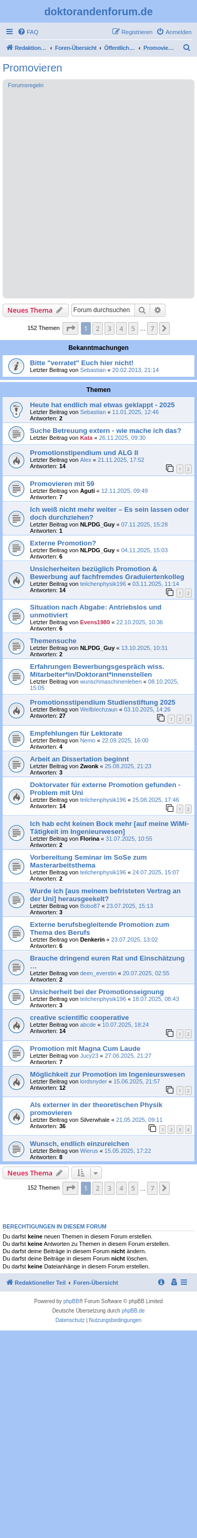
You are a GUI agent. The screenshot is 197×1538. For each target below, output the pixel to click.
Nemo (87, 740)
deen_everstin (98, 973)
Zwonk (89, 766)
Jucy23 (89, 1055)
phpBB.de (133, 1311)
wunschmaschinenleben (110, 681)
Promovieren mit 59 (62, 484)
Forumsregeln (26, 85)
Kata (86, 438)
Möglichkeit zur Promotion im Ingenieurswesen (107, 1074)
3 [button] (109, 328)
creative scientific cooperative (79, 1017)
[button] (70, 328)
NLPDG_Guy (97, 524)
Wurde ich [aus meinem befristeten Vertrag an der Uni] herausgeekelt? (105, 895)
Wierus (89, 1151)
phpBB (71, 1301)
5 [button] (133, 328)
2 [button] (97, 328)
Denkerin (92, 939)
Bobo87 (90, 906)
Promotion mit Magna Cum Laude (85, 1048)
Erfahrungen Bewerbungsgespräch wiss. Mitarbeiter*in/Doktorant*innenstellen (97, 670)
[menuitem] (27, 32)
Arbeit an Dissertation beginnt (79, 759)
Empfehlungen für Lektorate (76, 733)
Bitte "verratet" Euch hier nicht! (81, 363)
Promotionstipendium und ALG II (84, 453)
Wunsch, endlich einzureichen (79, 1144)
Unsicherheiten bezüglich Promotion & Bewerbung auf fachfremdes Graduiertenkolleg (107, 573)
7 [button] (152, 328)
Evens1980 (95, 622)
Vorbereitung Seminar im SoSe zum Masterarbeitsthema (88, 861)
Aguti (87, 491)
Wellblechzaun (98, 709)
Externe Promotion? (63, 543)
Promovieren (32, 68)
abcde (88, 1024)
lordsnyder (93, 1081)
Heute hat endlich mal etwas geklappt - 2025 (102, 405)
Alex (85, 460)
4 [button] (121, 328)
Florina (89, 838)
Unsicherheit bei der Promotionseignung (97, 992)
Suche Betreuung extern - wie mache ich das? (105, 431)
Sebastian (93, 370)
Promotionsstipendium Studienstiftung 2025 (102, 702)
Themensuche (53, 641)
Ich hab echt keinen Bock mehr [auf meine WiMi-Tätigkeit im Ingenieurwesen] (109, 827)
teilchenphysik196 (103, 584)
